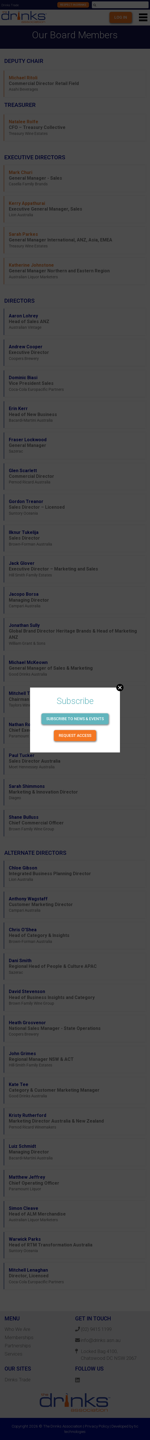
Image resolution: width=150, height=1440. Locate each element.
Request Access (75, 735)
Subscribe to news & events (75, 718)
